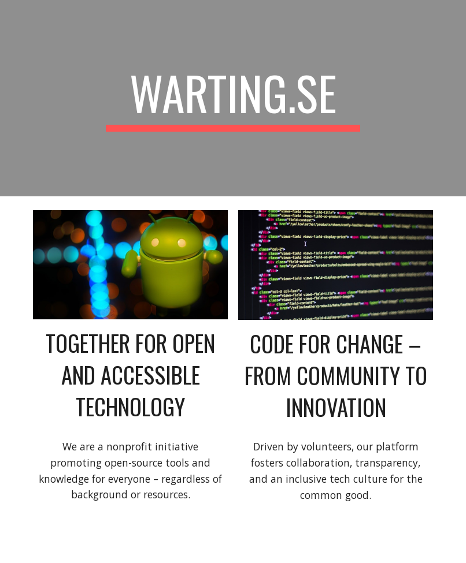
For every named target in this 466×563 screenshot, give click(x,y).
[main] (233, 98)
